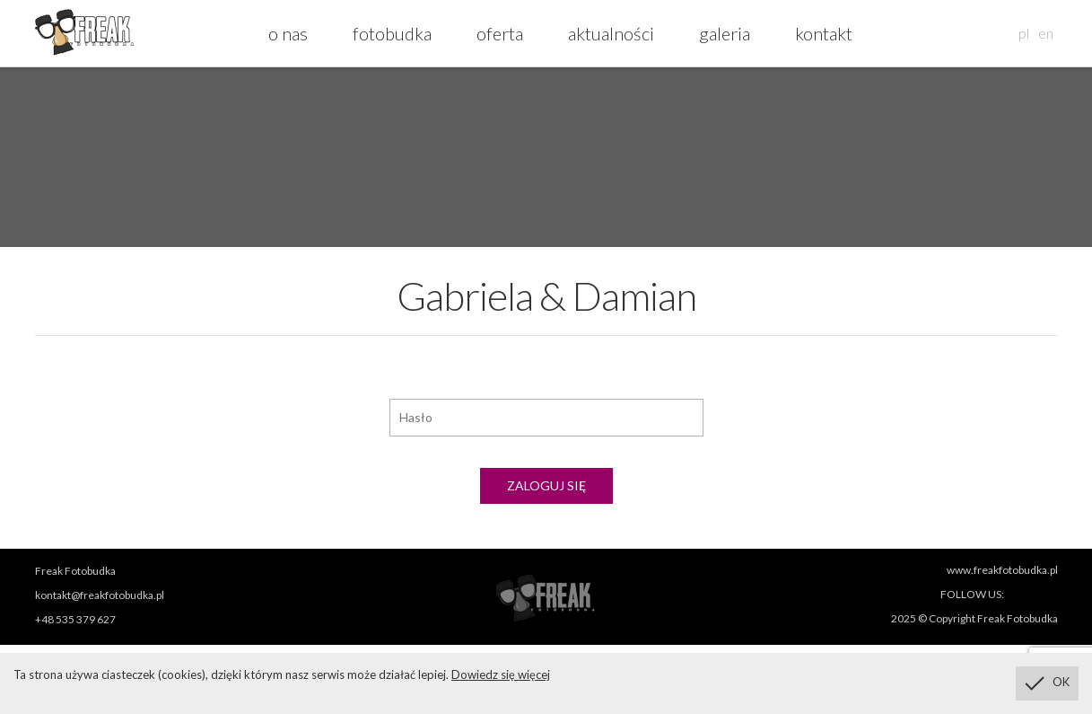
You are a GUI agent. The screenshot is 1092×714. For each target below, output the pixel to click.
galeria (724, 33)
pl (1023, 32)
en (1045, 32)
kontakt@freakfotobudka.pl (99, 595)
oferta (499, 33)
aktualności (611, 33)
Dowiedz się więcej (500, 674)
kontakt (823, 33)
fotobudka (392, 33)
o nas (288, 33)
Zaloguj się (546, 485)
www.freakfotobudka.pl (1002, 570)
